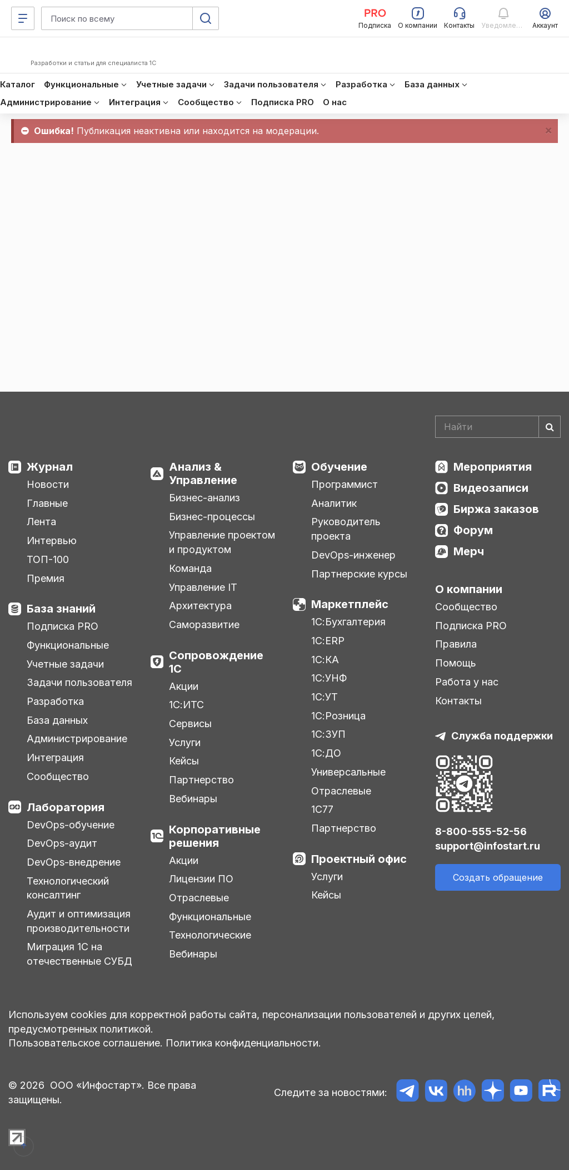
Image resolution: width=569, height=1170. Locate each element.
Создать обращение (498, 877)
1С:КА (325, 659)
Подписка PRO (62, 626)
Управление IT (203, 587)
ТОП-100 (48, 559)
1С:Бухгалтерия (348, 622)
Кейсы (184, 761)
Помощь (455, 663)
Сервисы (190, 723)
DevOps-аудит (62, 843)
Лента (41, 521)
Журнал (50, 466)
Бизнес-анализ (204, 497)
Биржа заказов (496, 509)
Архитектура (200, 605)
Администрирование (77, 738)
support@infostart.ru (487, 846)
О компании (468, 589)
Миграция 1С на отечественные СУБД (79, 954)
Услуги (185, 742)
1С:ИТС (186, 704)
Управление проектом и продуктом (222, 542)
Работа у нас (466, 682)
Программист (344, 484)
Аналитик (334, 503)
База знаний (61, 608)
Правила (456, 644)
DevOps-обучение (70, 825)
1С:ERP (328, 640)
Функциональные (68, 645)
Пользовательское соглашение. (85, 1043)
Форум (473, 530)
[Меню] (22, 18)
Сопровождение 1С (216, 662)
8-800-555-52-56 (481, 831)
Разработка (55, 701)
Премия (45, 578)
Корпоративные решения (215, 836)
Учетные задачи (65, 664)
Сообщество (58, 776)
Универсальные (348, 772)
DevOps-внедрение (74, 862)
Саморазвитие (204, 624)
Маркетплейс (349, 604)
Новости (48, 484)
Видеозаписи (490, 488)
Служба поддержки (502, 736)
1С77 (322, 809)
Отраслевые (199, 898)
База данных (57, 720)
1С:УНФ (329, 678)
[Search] (498, 427)
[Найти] (549, 427)
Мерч (468, 551)
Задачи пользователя (79, 682)
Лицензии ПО (201, 879)
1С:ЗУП (328, 734)
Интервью (52, 540)
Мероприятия (492, 466)
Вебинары (193, 798)
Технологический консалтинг (68, 888)
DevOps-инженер (353, 555)
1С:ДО (326, 753)
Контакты (458, 701)
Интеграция (55, 757)
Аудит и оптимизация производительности (79, 921)
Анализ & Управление (203, 473)
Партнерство (201, 780)
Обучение (339, 466)
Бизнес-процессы (212, 516)
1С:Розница (338, 716)
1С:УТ (324, 697)
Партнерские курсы (359, 574)
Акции (183, 686)
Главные (47, 503)
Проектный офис (359, 859)
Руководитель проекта (346, 529)
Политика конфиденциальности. (243, 1043)
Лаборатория (65, 807)
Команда (190, 568)
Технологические (210, 935)
